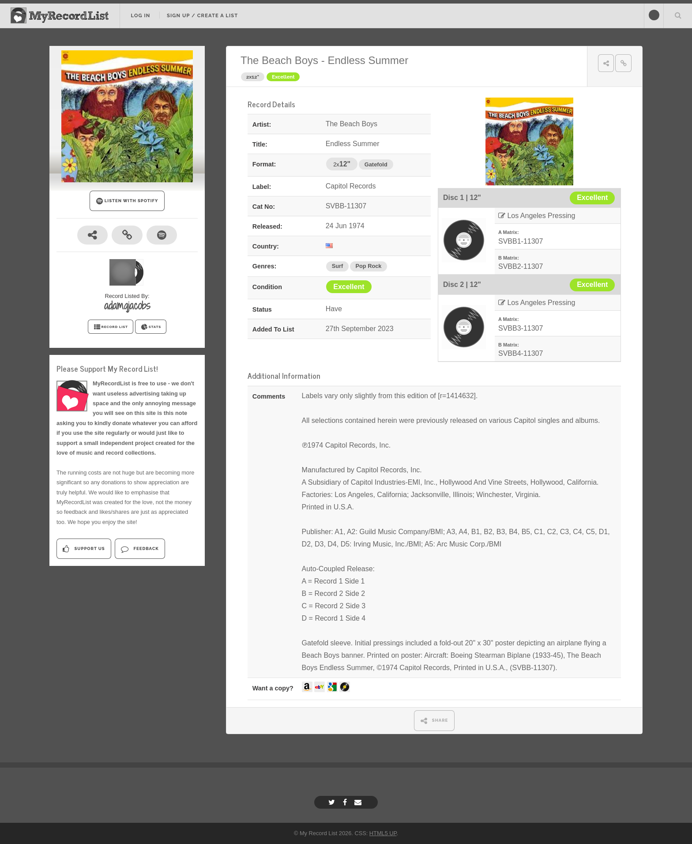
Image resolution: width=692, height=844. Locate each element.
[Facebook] (346, 802)
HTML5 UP (383, 833)
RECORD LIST (110, 327)
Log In (140, 15)
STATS (150, 327)
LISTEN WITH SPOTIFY (127, 201)
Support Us (84, 549)
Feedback (139, 549)
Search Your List (678, 15)
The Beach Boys (279, 60)
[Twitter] (332, 802)
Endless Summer (367, 60)
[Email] (359, 802)
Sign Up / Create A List (202, 15)
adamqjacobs (127, 305)
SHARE (434, 720)
